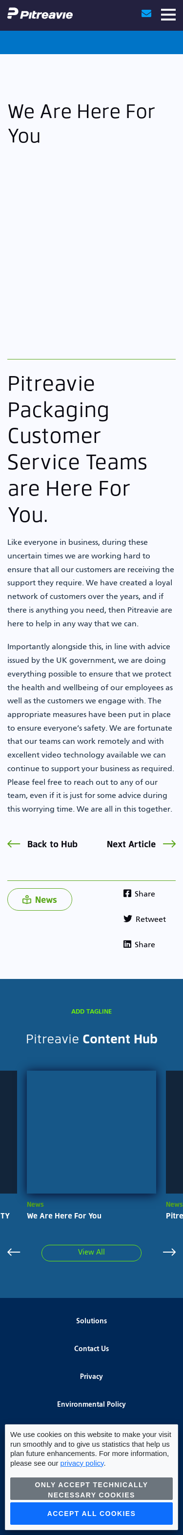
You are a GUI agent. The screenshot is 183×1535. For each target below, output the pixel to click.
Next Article (141, 844)
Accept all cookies (91, 1513)
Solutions (91, 1321)
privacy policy (82, 1463)
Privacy (91, 1377)
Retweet (144, 920)
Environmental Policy (91, 1404)
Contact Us (91, 1349)
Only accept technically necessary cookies (91, 1490)
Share (139, 894)
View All (91, 1252)
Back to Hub (42, 844)
